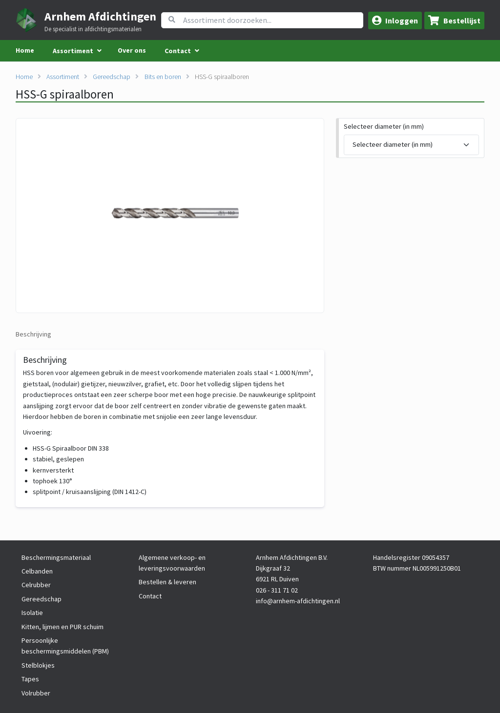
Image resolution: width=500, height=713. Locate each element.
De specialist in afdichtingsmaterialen (93, 29)
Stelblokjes (38, 665)
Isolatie (32, 612)
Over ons (132, 50)
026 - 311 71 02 (277, 590)
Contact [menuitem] (178, 50)
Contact (150, 596)
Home (25, 50)
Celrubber (36, 584)
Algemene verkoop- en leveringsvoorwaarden (172, 563)
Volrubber (35, 693)
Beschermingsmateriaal (56, 557)
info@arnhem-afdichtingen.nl (298, 600)
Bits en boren (163, 76)
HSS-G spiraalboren (222, 76)
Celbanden (37, 571)
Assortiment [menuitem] (73, 50)
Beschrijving (33, 334)
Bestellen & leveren (167, 581)
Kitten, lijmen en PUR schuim (62, 626)
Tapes (30, 678)
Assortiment (62, 76)
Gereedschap (111, 76)
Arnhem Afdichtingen (100, 16)
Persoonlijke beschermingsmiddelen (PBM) (65, 645)
